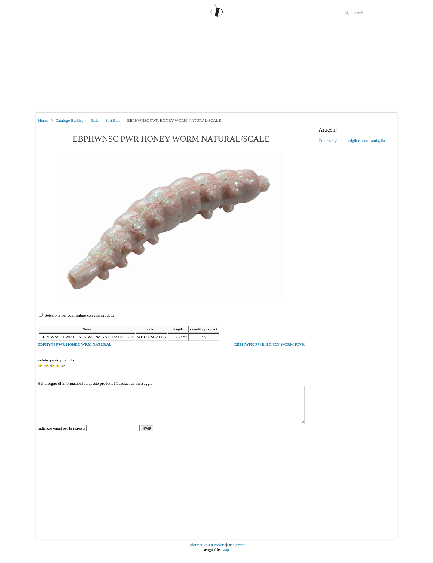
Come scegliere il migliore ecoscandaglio (352, 140)
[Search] (374, 13)
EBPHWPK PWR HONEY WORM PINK (269, 344)
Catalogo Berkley (70, 120)
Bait (94, 120)
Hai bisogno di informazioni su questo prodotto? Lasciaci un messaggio (95, 383)
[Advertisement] (216, 67)
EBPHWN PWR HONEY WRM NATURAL (75, 344)
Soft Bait (112, 120)
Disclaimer (235, 552)
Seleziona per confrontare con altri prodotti (79, 315)
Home (43, 120)
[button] (171, 227)
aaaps (226, 557)
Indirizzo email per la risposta (89, 435)
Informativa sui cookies (207, 552)
